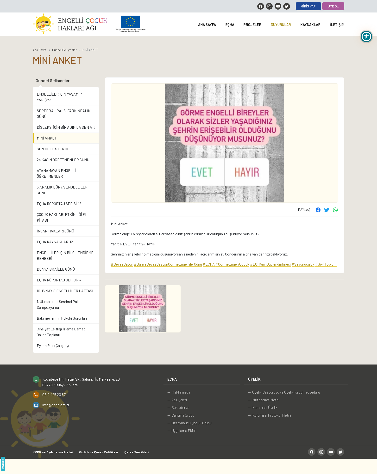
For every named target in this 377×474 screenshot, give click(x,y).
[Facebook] (260, 6)
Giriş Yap (308, 6)
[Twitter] (286, 6)
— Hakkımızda (178, 392)
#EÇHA (209, 264)
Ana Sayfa (207, 24)
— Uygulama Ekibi (181, 430)
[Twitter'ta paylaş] (327, 210)
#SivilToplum (326, 264)
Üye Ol (333, 6)
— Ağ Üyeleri (177, 399)
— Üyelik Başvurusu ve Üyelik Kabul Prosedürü (284, 392)
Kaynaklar (310, 24)
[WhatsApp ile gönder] (335, 210)
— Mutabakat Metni (263, 399)
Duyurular (281, 24)
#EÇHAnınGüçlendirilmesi (270, 264)
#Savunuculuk (303, 264)
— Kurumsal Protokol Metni (269, 415)
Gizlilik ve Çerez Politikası (98, 452)
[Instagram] (269, 6)
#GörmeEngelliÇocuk (232, 264)
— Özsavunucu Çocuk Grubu (189, 422)
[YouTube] (278, 6)
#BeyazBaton (122, 264)
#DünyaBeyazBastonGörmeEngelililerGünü (168, 264)
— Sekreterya (178, 407)
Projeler (252, 24)
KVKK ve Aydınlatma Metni (53, 452)
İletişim (337, 24)
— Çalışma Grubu (180, 415)
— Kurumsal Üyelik (262, 407)
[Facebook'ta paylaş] (318, 210)
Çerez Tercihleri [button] (136, 452)
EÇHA (229, 24)
